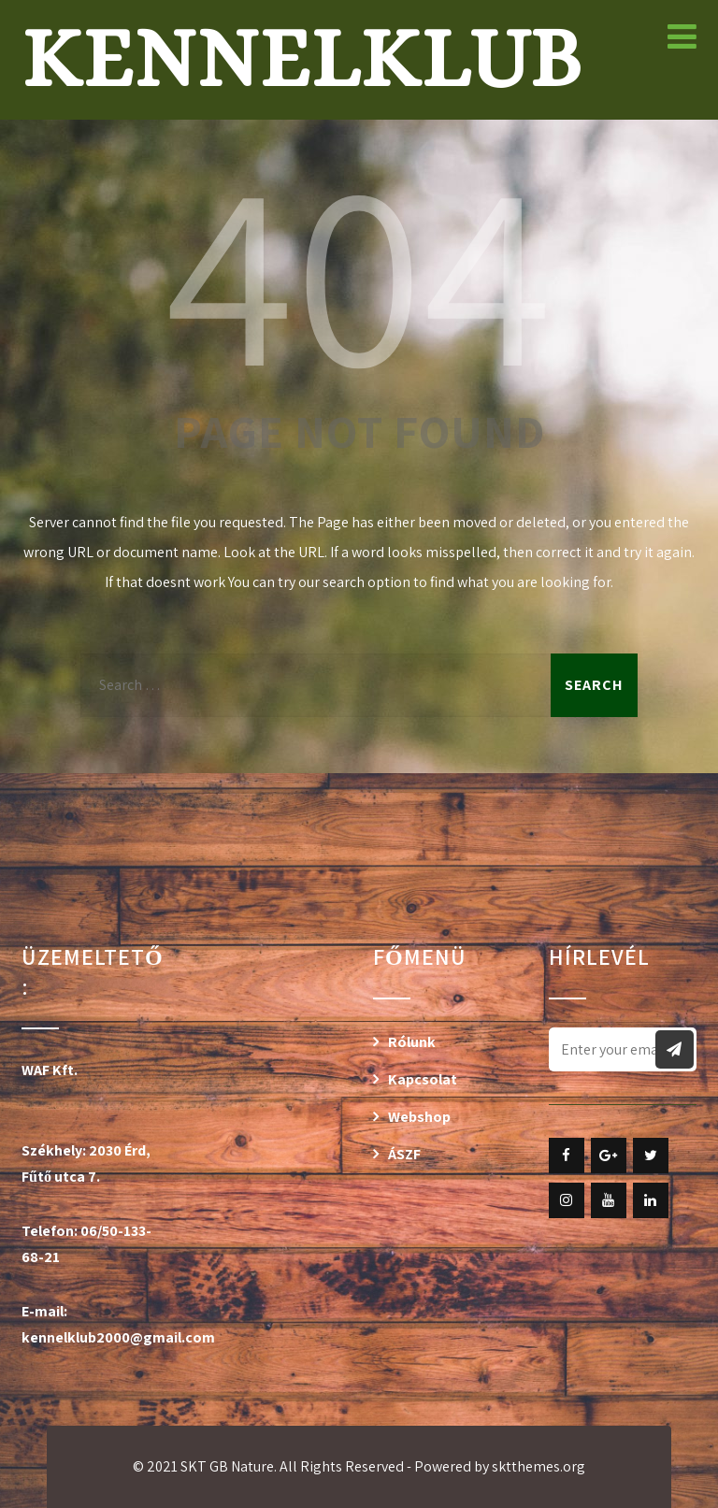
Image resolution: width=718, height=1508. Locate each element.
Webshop (419, 1117)
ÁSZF (404, 1154)
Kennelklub (302, 57)
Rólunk (412, 1042)
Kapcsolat (422, 1079)
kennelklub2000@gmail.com (118, 1337)
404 (359, 269)
